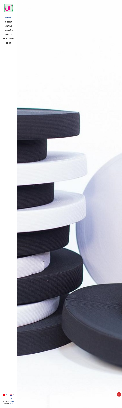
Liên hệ (8, 43)
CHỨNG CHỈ (8, 34)
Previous (21, 204)
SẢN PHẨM (8, 26)
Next (118, 204)
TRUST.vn (11, 403)
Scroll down (69, 404)
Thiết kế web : (6, 403)
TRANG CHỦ (8, 17)
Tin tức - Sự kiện (8, 39)
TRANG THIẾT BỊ (8, 30)
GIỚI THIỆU (8, 22)
